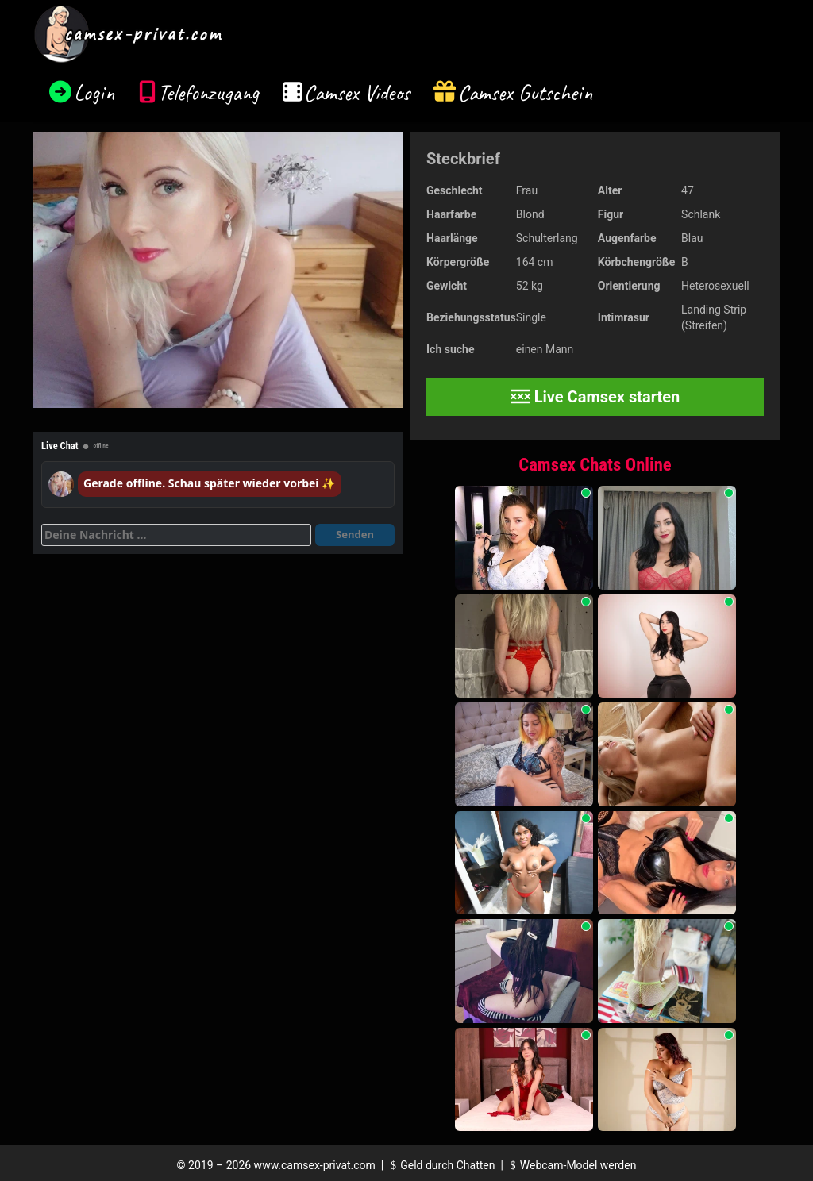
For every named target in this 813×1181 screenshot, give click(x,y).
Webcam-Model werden (571, 1165)
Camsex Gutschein (525, 92)
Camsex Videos (357, 92)
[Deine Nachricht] (176, 535)
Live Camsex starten (595, 396)
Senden (355, 534)
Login (94, 92)
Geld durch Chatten (441, 1165)
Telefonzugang (208, 92)
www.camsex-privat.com (315, 1165)
